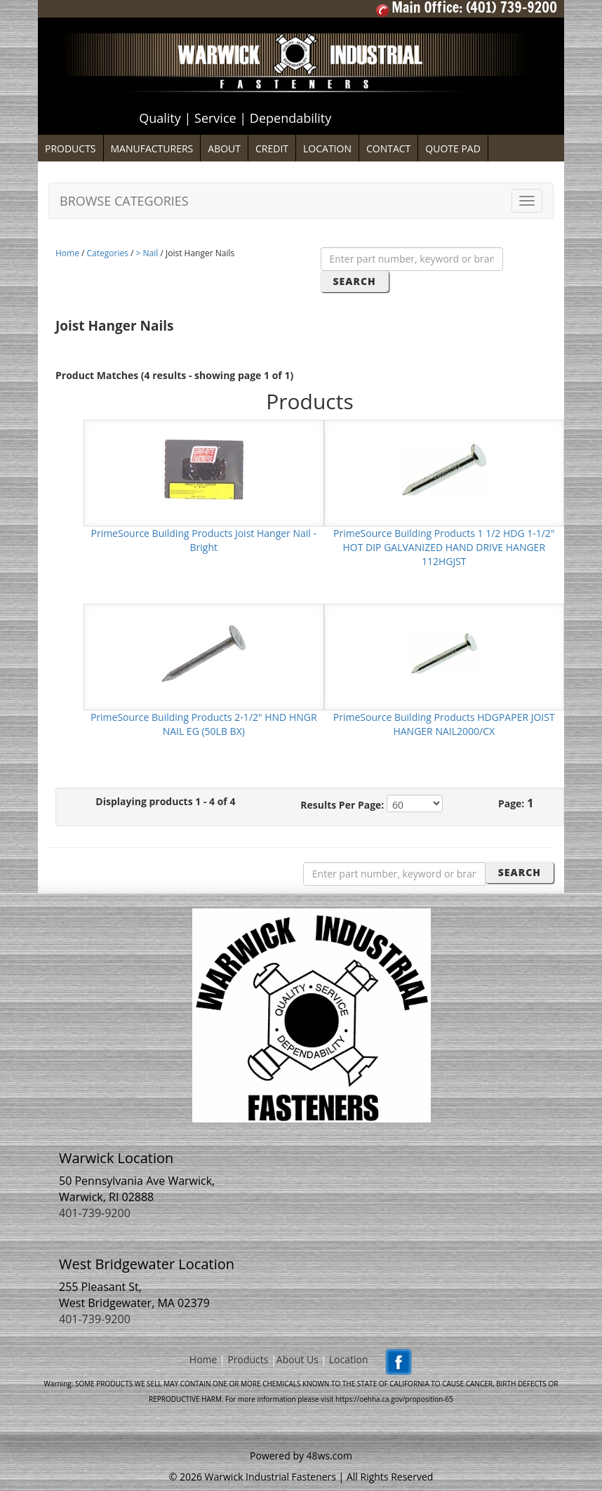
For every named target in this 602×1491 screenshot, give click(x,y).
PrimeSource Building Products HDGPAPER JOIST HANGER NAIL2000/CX (444, 724)
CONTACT (388, 148)
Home (67, 253)
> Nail (147, 253)
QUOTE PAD (453, 148)
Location (348, 1360)
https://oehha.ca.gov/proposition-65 (394, 1399)
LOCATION (327, 148)
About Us (297, 1360)
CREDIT (271, 148)
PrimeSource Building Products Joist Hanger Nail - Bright (203, 540)
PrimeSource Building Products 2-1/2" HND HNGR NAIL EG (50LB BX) (204, 724)
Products (247, 1360)
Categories (107, 253)
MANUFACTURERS (152, 148)
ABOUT (224, 148)
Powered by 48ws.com (301, 1455)
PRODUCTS (70, 148)
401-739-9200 (95, 1213)
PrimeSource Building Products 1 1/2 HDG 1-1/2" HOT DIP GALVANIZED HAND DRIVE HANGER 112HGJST (443, 547)
